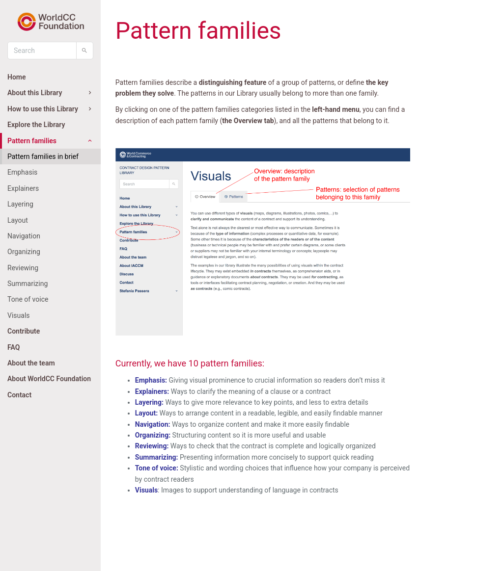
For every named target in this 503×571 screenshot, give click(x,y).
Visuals (18, 315)
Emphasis (22, 172)
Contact (19, 395)
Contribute (23, 331)
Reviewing (22, 268)
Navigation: (152, 424)
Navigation (23, 236)
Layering (20, 204)
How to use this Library (50, 109)
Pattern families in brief (43, 156)
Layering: (149, 402)
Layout (17, 220)
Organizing (23, 252)
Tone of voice (27, 299)
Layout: (146, 413)
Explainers (23, 188)
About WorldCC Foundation (49, 379)
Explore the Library (36, 125)
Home (16, 77)
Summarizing (27, 283)
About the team (31, 363)
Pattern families (50, 140)
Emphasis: (151, 380)
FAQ (13, 347)
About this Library (50, 92)
